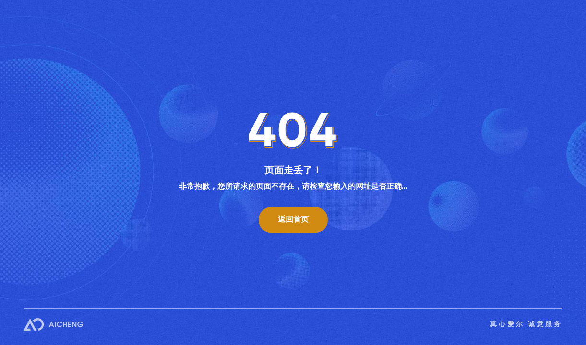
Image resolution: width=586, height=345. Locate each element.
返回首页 (293, 219)
